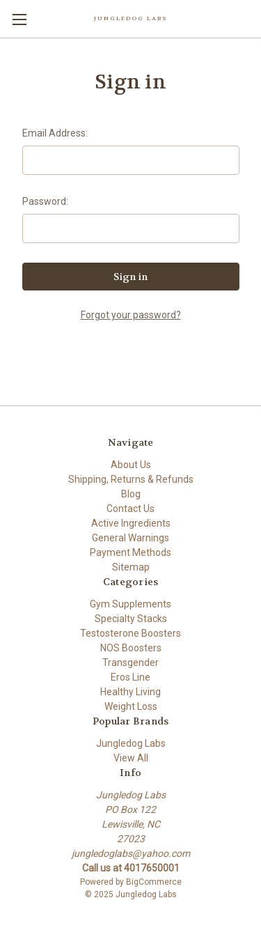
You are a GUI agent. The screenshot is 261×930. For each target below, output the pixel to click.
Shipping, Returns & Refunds (130, 479)
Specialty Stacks (131, 618)
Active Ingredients (131, 523)
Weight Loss (130, 706)
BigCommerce (154, 882)
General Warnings (130, 537)
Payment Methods (130, 552)
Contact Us (130, 508)
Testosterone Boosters (130, 633)
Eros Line (130, 677)
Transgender (130, 662)
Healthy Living (130, 691)
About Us (131, 464)
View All (130, 758)
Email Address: (55, 133)
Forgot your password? (131, 314)
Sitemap (131, 567)
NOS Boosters (130, 647)
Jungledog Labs (131, 743)
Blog (131, 493)
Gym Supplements (130, 604)
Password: (45, 201)
